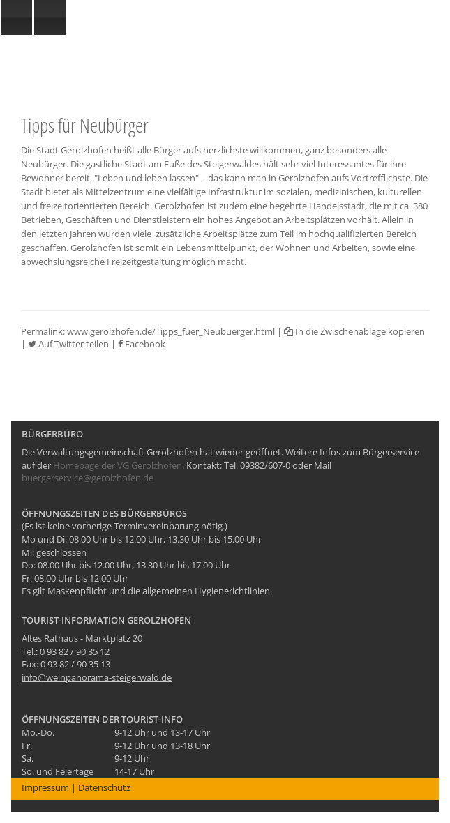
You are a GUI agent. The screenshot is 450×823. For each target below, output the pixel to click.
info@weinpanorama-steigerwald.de (97, 677)
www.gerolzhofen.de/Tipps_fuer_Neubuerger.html (171, 331)
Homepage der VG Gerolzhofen (117, 465)
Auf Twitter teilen (68, 344)
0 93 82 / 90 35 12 (75, 651)
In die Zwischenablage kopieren (354, 331)
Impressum (45, 787)
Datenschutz (104, 787)
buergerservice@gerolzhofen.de (87, 477)
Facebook (141, 344)
